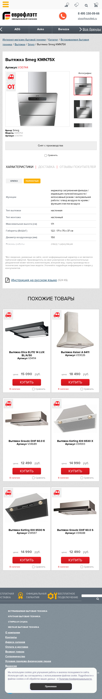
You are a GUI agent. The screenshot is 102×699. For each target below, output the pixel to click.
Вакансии (11, 666)
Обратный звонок (63, 16)
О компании (12, 632)
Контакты (11, 637)
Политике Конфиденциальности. (75, 679)
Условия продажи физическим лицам (28, 661)
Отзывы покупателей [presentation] (78, 167)
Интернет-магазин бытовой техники (24, 39)
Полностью (32, 181)
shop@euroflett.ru (87, 18)
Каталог (53, 39)
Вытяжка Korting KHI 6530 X (75, 441)
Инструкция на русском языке (34, 280)
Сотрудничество (15, 656)
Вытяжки (20, 44)
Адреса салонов (15, 642)
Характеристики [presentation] (19, 167)
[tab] (21, 167)
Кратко (14, 181)
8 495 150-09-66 (88, 13)
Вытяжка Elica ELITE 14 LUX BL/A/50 (26, 354)
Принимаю (51, 686)
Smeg (31, 44)
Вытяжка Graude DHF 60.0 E (27, 441)
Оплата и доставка (16, 646)
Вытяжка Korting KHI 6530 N (27, 530)
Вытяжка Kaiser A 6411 (75, 352)
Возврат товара (14, 651)
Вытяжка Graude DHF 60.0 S (75, 530)
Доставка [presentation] (46, 167)
